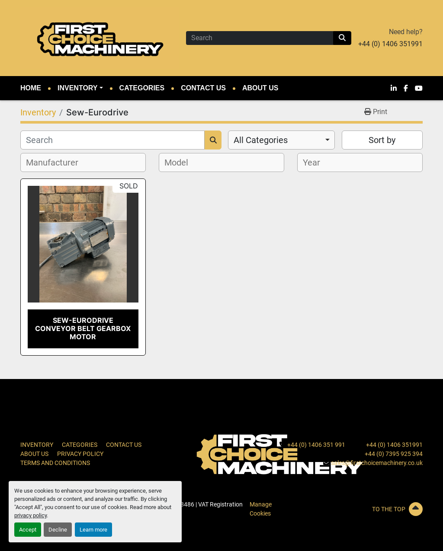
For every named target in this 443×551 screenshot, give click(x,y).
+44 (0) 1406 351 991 (316, 444)
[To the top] (360, 509)
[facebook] (406, 88)
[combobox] (281, 140)
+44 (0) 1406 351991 (390, 44)
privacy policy (30, 515)
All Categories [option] (261, 140)
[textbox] (57, 162)
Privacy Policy (80, 453)
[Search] (259, 38)
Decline (57, 529)
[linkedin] (394, 88)
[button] (80, 88)
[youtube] (419, 88)
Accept (27, 529)
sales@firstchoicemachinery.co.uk (377, 462)
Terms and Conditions (55, 462)
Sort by (382, 140)
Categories (142, 88)
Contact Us (203, 88)
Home (30, 88)
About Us (260, 88)
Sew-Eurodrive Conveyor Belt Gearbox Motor (83, 328)
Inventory (77, 88)
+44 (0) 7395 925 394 (394, 453)
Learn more (93, 529)
